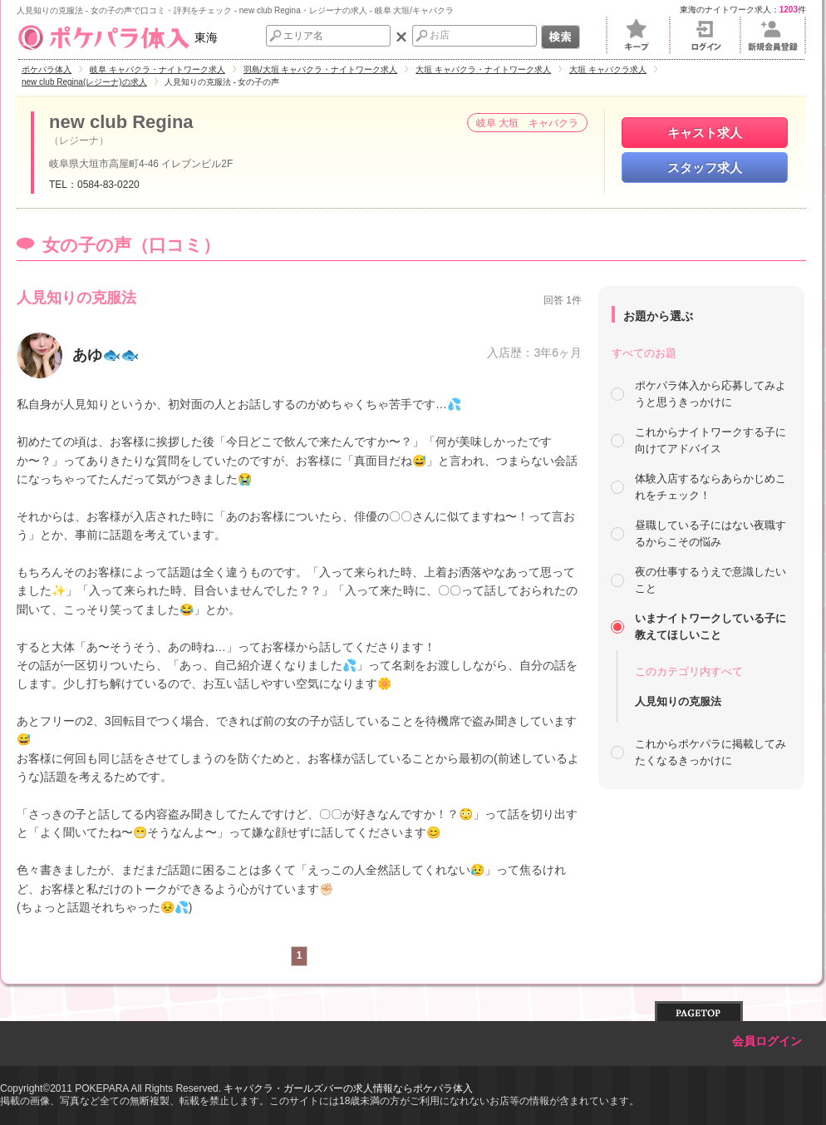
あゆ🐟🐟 (105, 355)
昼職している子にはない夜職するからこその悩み (710, 533)
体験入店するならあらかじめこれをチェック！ (710, 486)
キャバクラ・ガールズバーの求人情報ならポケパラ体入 (348, 1088)
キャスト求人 (704, 133)
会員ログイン (767, 1041)
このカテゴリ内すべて (689, 671)
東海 (117, 37)
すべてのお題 (644, 353)
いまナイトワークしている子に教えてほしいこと (710, 626)
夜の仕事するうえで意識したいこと (710, 580)
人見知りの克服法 (678, 701)
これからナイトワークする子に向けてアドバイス (710, 440)
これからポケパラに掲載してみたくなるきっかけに (710, 752)
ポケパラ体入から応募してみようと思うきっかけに (710, 393)
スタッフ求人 (704, 167)
